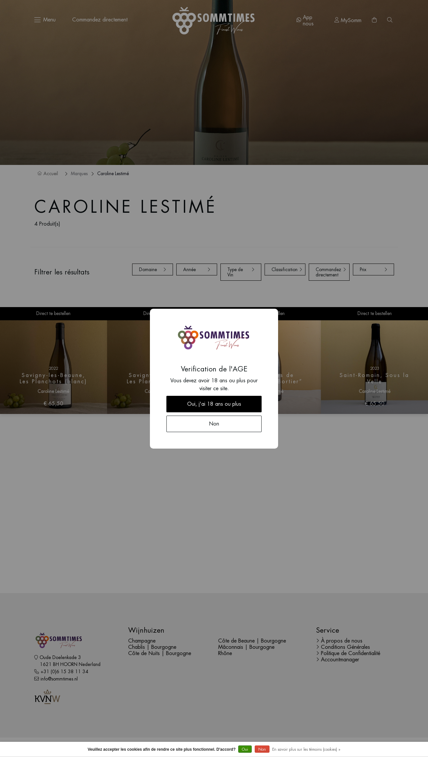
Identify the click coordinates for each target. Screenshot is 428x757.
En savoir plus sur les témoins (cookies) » (306, 749)
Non (262, 749)
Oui (245, 749)
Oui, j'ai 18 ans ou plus (214, 404)
